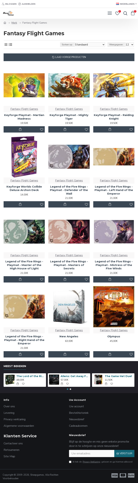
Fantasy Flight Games (24, 109)
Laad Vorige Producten (70, 57)
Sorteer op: (67, 44)
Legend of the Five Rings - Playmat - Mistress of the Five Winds (114, 265)
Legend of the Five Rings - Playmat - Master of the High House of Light (24, 265)
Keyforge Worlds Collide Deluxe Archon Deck (24, 188)
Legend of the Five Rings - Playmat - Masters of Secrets (69, 265)
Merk (14, 22)
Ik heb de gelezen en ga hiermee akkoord (100, 461)
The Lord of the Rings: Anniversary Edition (30, 376)
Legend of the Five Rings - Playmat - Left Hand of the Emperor (114, 190)
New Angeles (68, 336)
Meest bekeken (15, 366)
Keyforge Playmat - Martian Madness (24, 116)
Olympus (113, 336)
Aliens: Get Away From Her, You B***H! (75, 376)
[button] (67, 389)
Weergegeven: (116, 44)
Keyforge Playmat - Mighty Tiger (69, 116)
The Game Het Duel (118, 376)
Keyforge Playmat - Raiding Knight (114, 116)
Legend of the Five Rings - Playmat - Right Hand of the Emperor (24, 340)
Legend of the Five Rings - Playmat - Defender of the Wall (69, 190)
